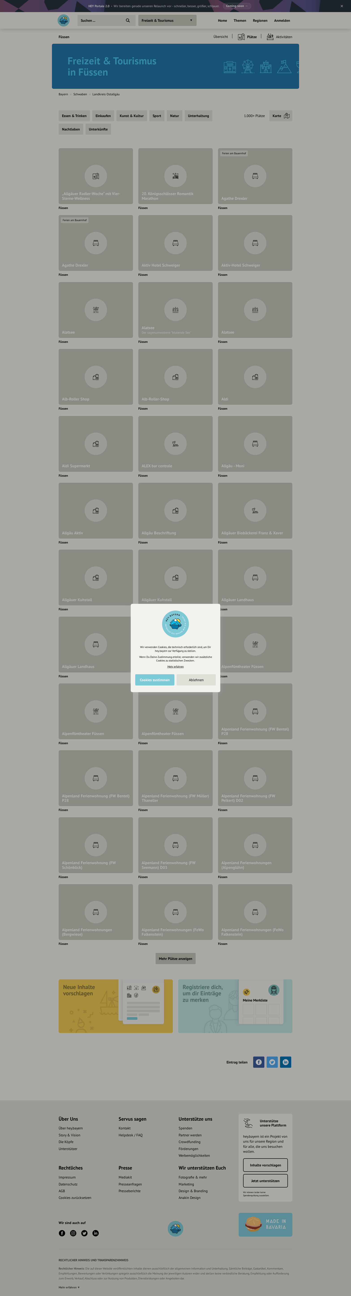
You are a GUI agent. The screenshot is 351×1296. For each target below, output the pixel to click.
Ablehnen (196, 680)
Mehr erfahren (175, 666)
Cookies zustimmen (155, 680)
